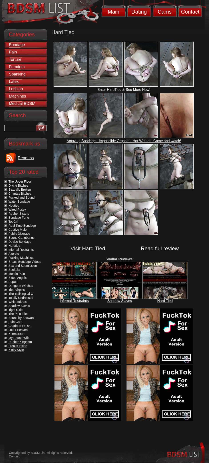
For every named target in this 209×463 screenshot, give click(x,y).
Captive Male (17, 229)
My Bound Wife (19, 338)
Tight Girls (15, 310)
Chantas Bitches (19, 193)
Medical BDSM (22, 103)
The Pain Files (18, 314)
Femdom (17, 67)
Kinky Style (16, 350)
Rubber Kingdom (20, 342)
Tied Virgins (16, 290)
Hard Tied (93, 248)
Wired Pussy (17, 209)
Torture (15, 59)
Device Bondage (19, 241)
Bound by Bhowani (21, 318)
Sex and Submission (22, 265)
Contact (190, 12)
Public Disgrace (19, 233)
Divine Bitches (18, 185)
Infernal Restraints (74, 301)
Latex (14, 81)
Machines (17, 96)
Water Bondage (19, 201)
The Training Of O (20, 294)
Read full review (160, 248)
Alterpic (13, 253)
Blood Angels (17, 277)
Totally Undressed (20, 298)
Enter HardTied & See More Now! (123, 90)
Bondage (17, 45)
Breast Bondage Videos (24, 261)
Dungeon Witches (20, 286)
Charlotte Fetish (19, 326)
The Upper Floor (19, 181)
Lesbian (16, 89)
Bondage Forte (18, 217)
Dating (139, 12)
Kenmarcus (16, 334)
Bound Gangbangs (21, 237)
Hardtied (14, 245)
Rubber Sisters (18, 213)
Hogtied (13, 205)
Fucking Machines (21, 257)
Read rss (26, 158)
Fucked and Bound (21, 197)
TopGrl (13, 221)
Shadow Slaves (119, 301)
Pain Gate (15, 322)
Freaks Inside (17, 346)
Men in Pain (16, 273)
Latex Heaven (18, 330)
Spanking (17, 74)
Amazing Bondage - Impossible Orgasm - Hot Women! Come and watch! (124, 141)
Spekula (14, 269)
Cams (165, 12)
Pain (13, 52)
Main (113, 12)
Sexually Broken (19, 189)
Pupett (12, 282)
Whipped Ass (17, 302)
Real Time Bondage (22, 225)
